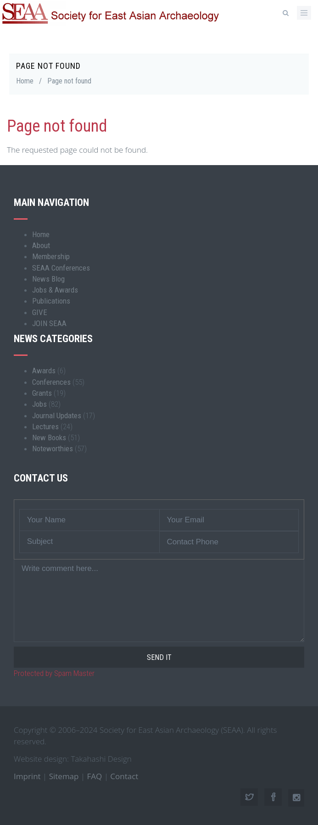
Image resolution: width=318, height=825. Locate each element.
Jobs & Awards (55, 289)
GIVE (39, 312)
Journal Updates (56, 415)
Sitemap (64, 776)
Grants (42, 393)
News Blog (48, 278)
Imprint (27, 776)
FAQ (94, 776)
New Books (49, 437)
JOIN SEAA (49, 323)
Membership (51, 256)
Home (24, 81)
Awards (44, 370)
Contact (124, 776)
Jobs (39, 404)
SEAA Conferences (61, 267)
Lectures (45, 426)
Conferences (51, 382)
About (41, 245)
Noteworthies (52, 448)
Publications (51, 300)
